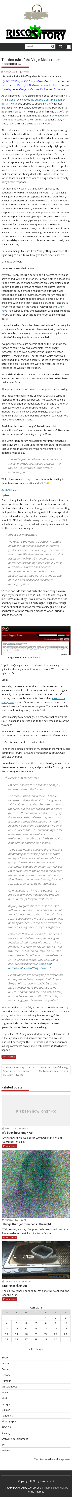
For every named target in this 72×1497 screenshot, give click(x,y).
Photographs (8, 1421)
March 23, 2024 (10, 1219)
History (5, 1375)
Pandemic (7, 1415)
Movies (5, 1392)
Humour (6, 1380)
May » (39, 1349)
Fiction (5, 1363)
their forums (34, 119)
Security (6, 1433)
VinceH (24, 71)
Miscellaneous (8, 1056)
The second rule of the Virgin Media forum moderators (53, 1069)
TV (3, 1444)
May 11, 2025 (9, 1128)
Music (4, 1398)
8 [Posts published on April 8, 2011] (46, 1323)
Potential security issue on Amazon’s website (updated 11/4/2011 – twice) (18, 1071)
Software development (14, 1438)
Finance (5, 1369)
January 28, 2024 (11, 1281)
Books (5, 1357)
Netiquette (7, 1404)
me (24, 1000)
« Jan (31, 1349)
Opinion (5, 1409)
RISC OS (6, 1427)
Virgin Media (8, 99)
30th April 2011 (10, 489)
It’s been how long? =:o (36, 1111)
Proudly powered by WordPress (22, 1487)
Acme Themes (36, 1491)
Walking (5, 1450)
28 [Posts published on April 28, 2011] (36, 1339)
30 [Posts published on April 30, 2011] (55, 1339)
